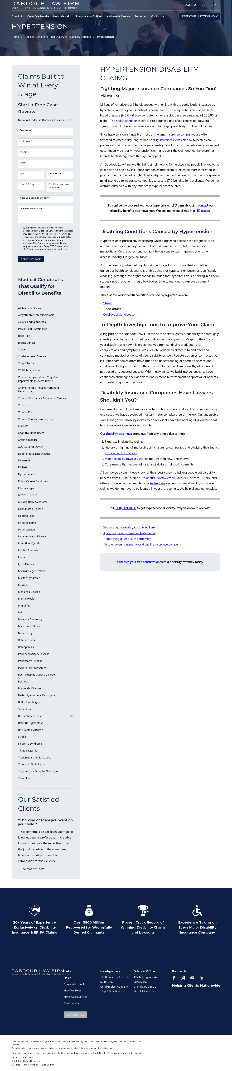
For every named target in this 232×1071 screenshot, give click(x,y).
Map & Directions (110, 991)
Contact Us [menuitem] (157, 16)
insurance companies (181, 134)
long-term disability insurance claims (157, 140)
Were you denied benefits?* (34, 198)
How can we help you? (31, 208)
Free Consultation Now (200, 16)
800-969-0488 (209, 5)
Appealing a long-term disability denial (129, 533)
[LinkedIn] (201, 978)
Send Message (31, 259)
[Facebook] (174, 978)
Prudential (148, 478)
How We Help (72, 990)
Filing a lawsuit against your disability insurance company (142, 544)
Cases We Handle (74, 984)
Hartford (193, 478)
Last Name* (25, 141)
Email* (22, 162)
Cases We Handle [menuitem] (38, 16)
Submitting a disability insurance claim (129, 527)
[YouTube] (192, 978)
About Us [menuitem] (17, 16)
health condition (127, 121)
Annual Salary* (27, 184)
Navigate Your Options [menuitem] (88, 16)
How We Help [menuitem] (61, 16)
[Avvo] (183, 978)
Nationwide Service (75, 996)
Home (67, 978)
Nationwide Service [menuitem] (118, 16)
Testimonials (71, 1003)
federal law (157, 483)
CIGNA (205, 478)
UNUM (123, 478)
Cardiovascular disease (119, 314)
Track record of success (121, 453)
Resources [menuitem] (140, 16)
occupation (175, 339)
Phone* (23, 152)
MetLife (135, 478)
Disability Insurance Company (58, 185)
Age (21, 173)
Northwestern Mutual (171, 478)
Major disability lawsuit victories (126, 459)
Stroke (107, 303)
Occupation (54, 173)
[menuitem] (45, 308)
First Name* (25, 130)
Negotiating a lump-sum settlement (127, 539)
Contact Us (75, 1014)
